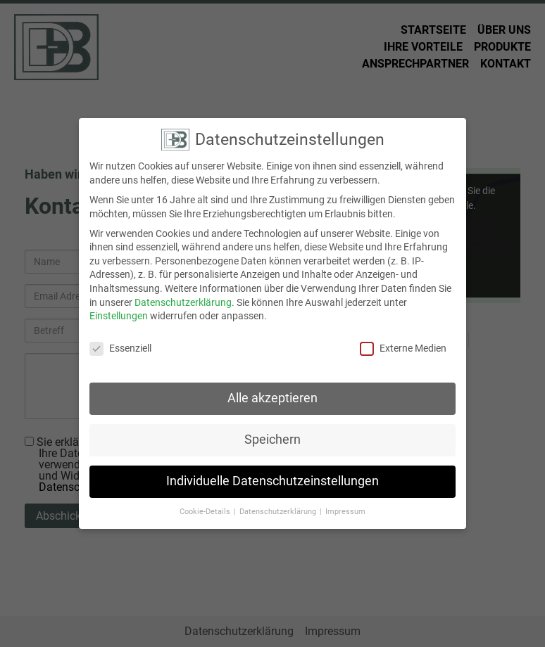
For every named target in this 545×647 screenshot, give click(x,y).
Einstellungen (118, 308)
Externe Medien (403, 341)
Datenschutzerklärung (183, 295)
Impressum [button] (345, 504)
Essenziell (120, 341)
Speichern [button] (272, 432)
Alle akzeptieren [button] (272, 391)
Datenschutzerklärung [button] (278, 504)
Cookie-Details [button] (206, 504)
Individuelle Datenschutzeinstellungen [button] (272, 474)
